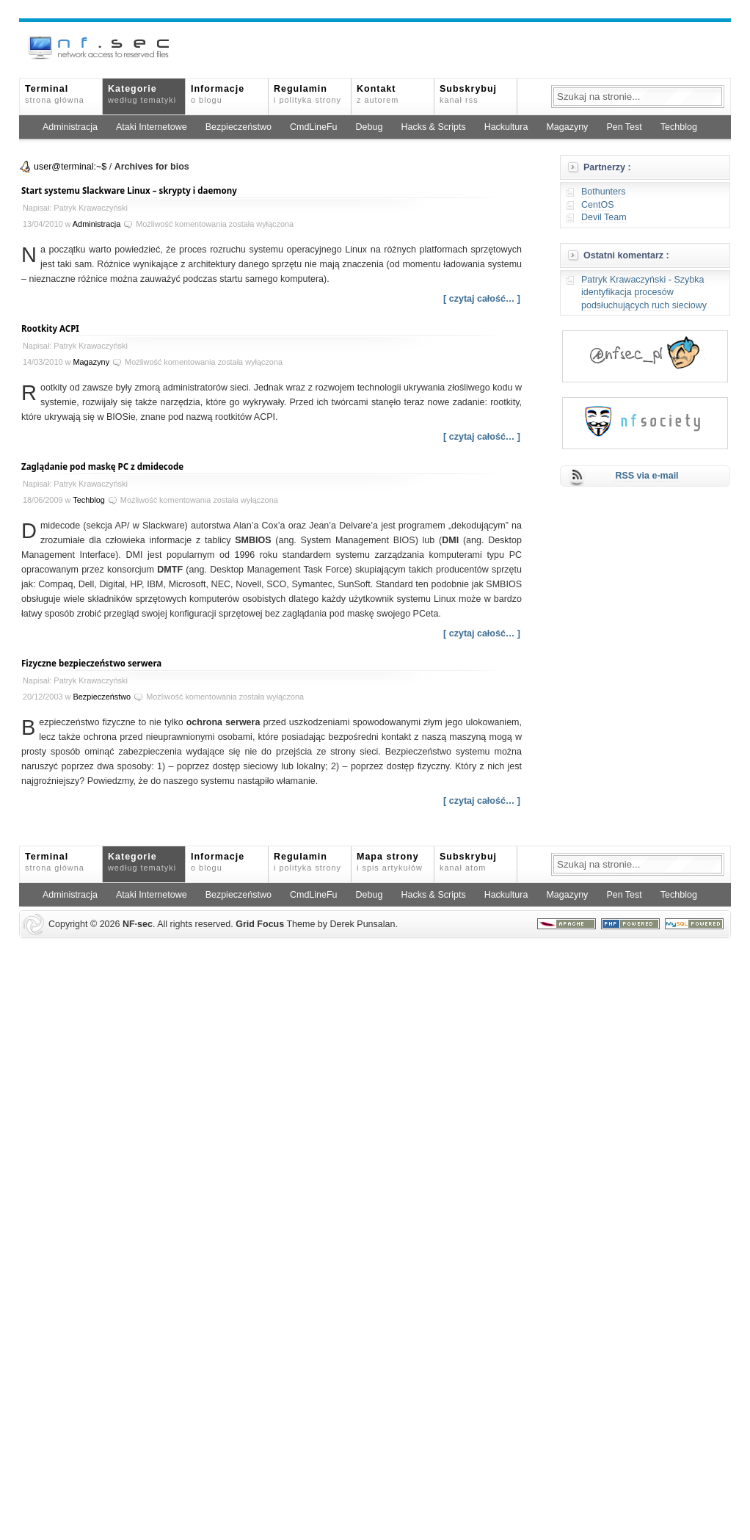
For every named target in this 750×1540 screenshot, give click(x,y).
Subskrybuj (468, 94)
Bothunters (603, 191)
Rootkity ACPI (50, 328)
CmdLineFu (314, 127)
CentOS (597, 205)
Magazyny (567, 127)
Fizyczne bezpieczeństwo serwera (91, 663)
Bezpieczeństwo (238, 127)
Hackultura (506, 127)
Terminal (54, 94)
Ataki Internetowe (151, 127)
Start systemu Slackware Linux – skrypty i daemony (129, 190)
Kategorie (142, 94)
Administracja (70, 127)
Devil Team (604, 217)
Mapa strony (390, 861)
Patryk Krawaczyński (623, 280)
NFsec (138, 924)
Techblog (678, 127)
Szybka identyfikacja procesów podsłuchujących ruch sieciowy (644, 292)
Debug (369, 127)
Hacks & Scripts (433, 127)
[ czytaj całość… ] (481, 299)
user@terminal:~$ (70, 166)
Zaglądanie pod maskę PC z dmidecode (102, 466)
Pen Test (623, 127)
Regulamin (307, 94)
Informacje (217, 94)
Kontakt (377, 94)
